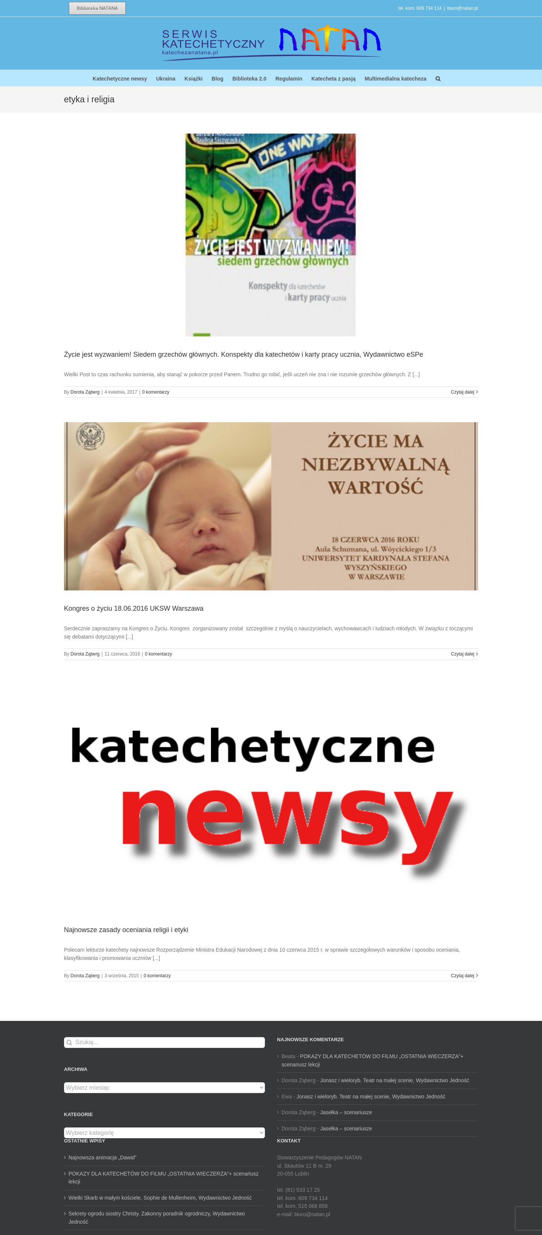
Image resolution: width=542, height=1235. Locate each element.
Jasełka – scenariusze (346, 1112)
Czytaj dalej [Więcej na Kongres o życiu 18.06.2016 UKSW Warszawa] (462, 654)
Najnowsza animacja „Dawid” (103, 1157)
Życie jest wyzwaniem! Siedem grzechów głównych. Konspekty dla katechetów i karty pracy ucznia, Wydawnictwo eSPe (243, 354)
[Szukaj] (69, 1042)
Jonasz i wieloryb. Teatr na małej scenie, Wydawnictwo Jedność (394, 1080)
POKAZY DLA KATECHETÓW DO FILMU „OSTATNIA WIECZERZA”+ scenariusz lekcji (164, 1178)
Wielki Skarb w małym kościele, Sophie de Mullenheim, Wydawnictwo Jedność (160, 1198)
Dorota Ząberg (84, 392)
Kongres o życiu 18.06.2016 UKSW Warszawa (134, 608)
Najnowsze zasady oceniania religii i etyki (126, 930)
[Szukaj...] (164, 1042)
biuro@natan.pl (462, 8)
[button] (437, 78)
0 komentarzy (155, 392)
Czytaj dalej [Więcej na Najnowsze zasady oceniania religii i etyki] (462, 975)
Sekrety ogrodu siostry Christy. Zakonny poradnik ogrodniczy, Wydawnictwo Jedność (157, 1218)
